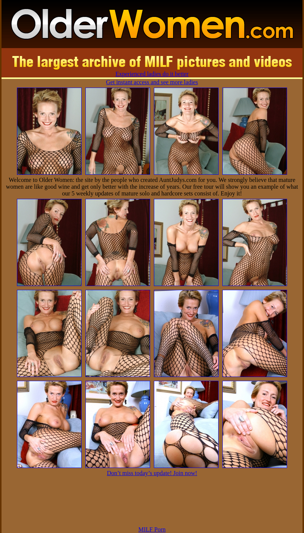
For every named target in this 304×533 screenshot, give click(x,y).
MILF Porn (152, 529)
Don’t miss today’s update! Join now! (152, 473)
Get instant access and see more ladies (152, 82)
